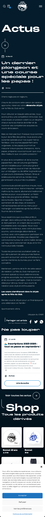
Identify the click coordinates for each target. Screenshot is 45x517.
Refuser (22, 502)
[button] (41, 467)
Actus (8, 88)
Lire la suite (22, 383)
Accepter (22, 496)
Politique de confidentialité (22, 514)
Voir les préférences (23, 509)
